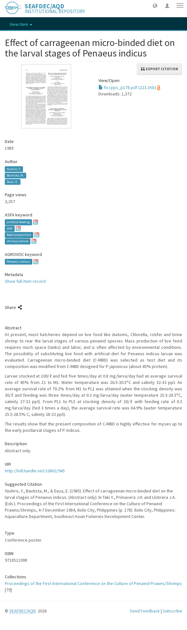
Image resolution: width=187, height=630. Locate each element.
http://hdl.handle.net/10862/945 (35, 471)
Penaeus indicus (18, 261)
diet (9, 229)
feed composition (19, 235)
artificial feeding (18, 222)
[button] (155, 5)
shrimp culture (17, 241)
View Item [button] (21, 24)
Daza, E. (12, 182)
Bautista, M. (15, 175)
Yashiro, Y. (14, 169)
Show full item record (25, 281)
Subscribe (172, 611)
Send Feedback (145, 611)
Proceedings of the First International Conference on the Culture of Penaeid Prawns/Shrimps (93, 583)
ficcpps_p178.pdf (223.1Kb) (127, 87)
